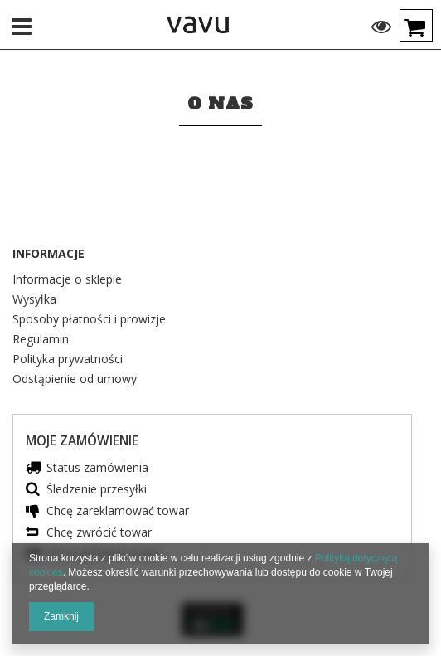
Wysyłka (34, 300)
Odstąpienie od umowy (74, 379)
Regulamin (40, 340)
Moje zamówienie (82, 440)
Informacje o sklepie (67, 280)
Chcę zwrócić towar (99, 533)
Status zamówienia (97, 468)
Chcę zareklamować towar (117, 511)
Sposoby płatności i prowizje (89, 320)
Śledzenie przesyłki (96, 490)
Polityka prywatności (67, 360)
